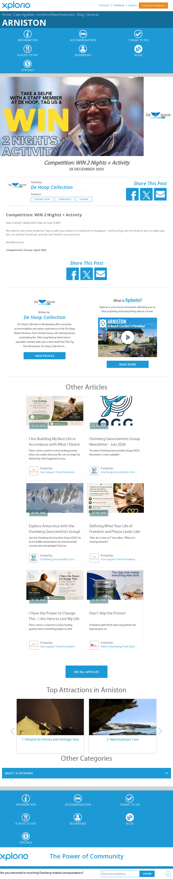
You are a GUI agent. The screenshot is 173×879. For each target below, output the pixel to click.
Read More (127, 364)
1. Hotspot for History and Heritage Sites (50, 739)
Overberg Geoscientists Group (119, 472)
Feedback (118, 5)
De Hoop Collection (52, 187)
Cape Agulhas (24, 14)
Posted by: (37, 182)
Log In (132, 5)
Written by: (44, 312)
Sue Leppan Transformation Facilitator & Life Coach (58, 472)
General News (42, 199)
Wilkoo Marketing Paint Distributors (119, 646)
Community (64, 199)
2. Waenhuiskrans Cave (123, 739)
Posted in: (36, 194)
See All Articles (86, 672)
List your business (153, 5)
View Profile (44, 356)
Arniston (24, 22)
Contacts (104, 5)
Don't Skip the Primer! (107, 613)
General (92, 14)
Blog (80, 14)
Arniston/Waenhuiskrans (56, 14)
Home (6, 14)
